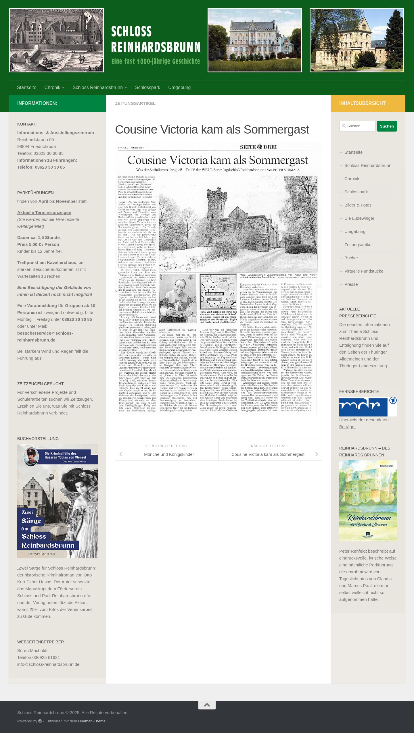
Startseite (27, 87)
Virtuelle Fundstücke (364, 271)
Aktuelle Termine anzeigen (44, 212)
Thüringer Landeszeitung (363, 365)
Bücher (351, 257)
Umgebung (179, 87)
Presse (351, 284)
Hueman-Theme (92, 721)
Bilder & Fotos (357, 204)
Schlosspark (147, 87)
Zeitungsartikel (136, 103)
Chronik (52, 87)
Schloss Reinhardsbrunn (98, 87)
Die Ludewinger (359, 218)
